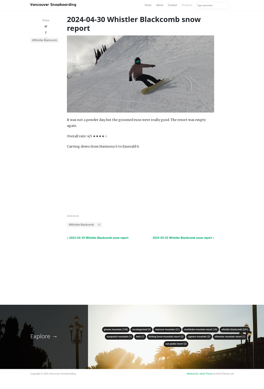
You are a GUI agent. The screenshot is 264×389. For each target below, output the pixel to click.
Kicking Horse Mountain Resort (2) (166, 336)
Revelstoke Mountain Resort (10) (200, 329)
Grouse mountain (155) (116, 329)
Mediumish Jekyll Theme (200, 373)
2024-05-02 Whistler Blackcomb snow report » (183, 238)
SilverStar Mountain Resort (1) (230, 336)
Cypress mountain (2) (199, 336)
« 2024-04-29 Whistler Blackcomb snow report (97, 238)
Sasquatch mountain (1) (119, 336)
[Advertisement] (140, 266)
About (159, 5)
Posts (148, 5)
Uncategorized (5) (141, 329)
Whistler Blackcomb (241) (234, 329)
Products (187, 5)
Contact (172, 5)
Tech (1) (140, 336)
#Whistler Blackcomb (44, 40)
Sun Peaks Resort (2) (176, 343)
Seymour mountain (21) (167, 329)
